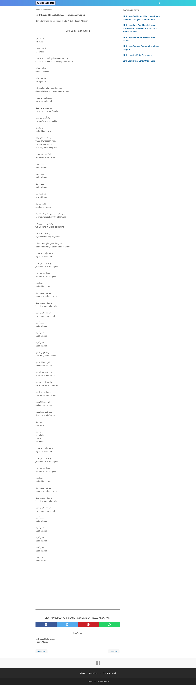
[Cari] (159, 3)
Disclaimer (93, 673)
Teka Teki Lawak (109, 673)
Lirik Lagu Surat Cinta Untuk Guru (139, 61)
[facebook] (46, 624)
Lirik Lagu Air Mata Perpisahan (137, 55)
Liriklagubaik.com (103, 681)
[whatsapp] (109, 624)
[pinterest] (88, 624)
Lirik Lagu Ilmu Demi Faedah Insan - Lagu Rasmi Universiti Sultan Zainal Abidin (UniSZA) (140, 28)
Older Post (114, 652)
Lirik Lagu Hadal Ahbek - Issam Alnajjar (45, 640)
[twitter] (67, 624)
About (82, 673)
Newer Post (41, 652)
